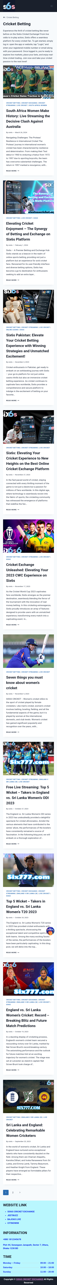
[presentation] (28, 82)
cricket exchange (29, 103)
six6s (10, 132)
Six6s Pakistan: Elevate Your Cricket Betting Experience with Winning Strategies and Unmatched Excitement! (27, 345)
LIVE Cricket (22, 105)
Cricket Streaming (30, 327)
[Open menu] (51, 6)
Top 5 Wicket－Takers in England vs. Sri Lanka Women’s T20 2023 (25, 906)
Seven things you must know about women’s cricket (24, 682)
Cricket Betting (13, 103)
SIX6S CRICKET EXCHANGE (21, 1211)
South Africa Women (38, 105)
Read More (12, 171)
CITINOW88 (13, 1223)
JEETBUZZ (12, 1215)
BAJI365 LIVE (14, 1219)
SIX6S (35, 218)
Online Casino (12, 330)
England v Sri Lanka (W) (27, 893)
